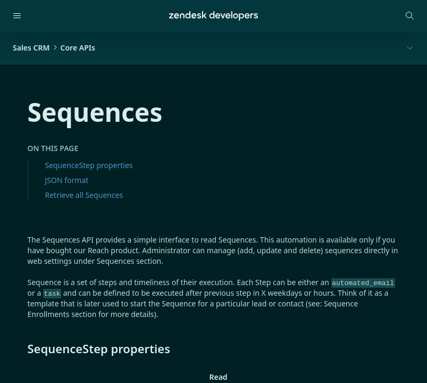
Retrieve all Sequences (84, 195)
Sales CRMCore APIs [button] (54, 48)
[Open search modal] (410, 16)
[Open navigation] (17, 16)
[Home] (213, 16)
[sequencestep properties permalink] (22, 348)
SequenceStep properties (89, 165)
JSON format (67, 180)
